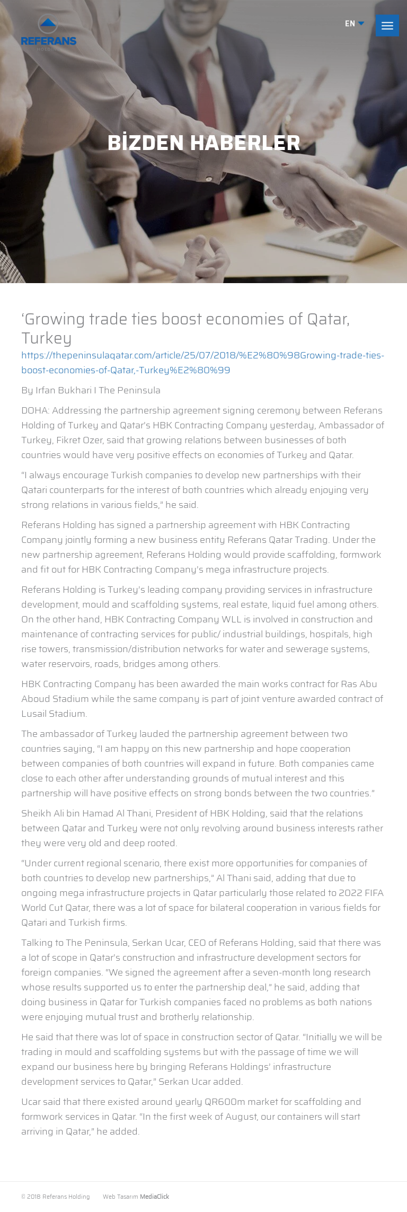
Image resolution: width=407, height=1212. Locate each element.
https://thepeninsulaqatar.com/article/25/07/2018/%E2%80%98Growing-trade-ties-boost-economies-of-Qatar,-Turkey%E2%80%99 (202, 362)
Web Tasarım (120, 1196)
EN (355, 24)
